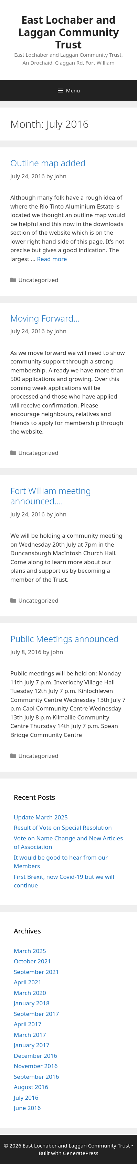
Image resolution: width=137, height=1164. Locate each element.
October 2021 (32, 961)
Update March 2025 (41, 817)
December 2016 (35, 1056)
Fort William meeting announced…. (50, 496)
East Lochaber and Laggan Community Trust (68, 32)
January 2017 (32, 1045)
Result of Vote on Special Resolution (63, 827)
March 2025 (30, 951)
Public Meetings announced (64, 639)
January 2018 (32, 1003)
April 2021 (27, 982)
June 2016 (27, 1108)
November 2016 (35, 1066)
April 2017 (27, 1024)
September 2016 (36, 1077)
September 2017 (36, 1014)
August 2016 (31, 1087)
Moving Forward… (45, 318)
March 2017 (30, 1035)
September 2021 (36, 972)
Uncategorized (38, 280)
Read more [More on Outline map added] (52, 259)
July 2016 (26, 1097)
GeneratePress (80, 1153)
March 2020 (30, 993)
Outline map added (48, 163)
